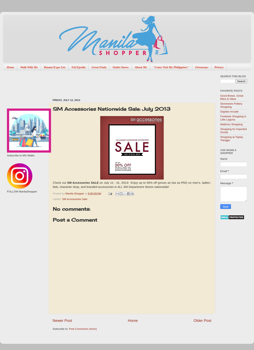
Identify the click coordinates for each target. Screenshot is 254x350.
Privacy (219, 67)
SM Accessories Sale (74, 199)
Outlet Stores (121, 67)
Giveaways (201, 67)
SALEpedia (78, 67)
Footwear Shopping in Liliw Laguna (233, 118)
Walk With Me (29, 67)
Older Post (202, 320)
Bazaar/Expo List (54, 67)
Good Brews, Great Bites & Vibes (231, 97)
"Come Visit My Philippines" (171, 67)
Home (10, 67)
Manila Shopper (75, 193)
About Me (141, 67)
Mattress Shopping (231, 124)
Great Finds (99, 67)
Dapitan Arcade (229, 111)
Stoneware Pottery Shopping (231, 105)
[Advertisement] (125, 82)
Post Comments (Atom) (83, 328)
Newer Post (62, 320)
